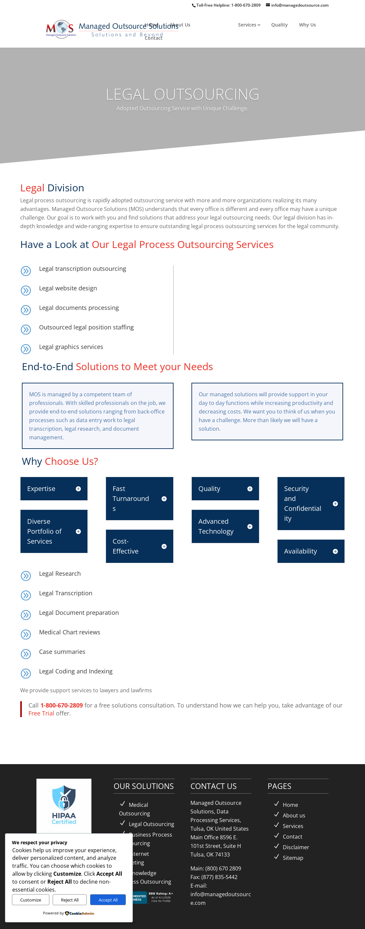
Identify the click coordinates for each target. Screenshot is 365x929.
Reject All (69, 900)
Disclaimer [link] (296, 847)
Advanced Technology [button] (216, 526)
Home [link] (151, 25)
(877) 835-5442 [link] (219, 877)
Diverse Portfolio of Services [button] (44, 531)
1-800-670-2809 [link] (246, 5)
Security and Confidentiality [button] (302, 503)
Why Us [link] (307, 25)
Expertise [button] (41, 488)
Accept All (108, 900)
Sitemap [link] (293, 857)
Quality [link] (279, 25)
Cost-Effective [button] (125, 546)
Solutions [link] (212, 25)
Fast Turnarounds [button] (131, 498)
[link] (113, 28)
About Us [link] (180, 25)
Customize (30, 900)
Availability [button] (300, 551)
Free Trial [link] (41, 713)
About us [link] (294, 815)
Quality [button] (209, 488)
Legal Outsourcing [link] (151, 824)
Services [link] (247, 25)
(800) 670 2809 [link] (223, 868)
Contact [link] (154, 38)
